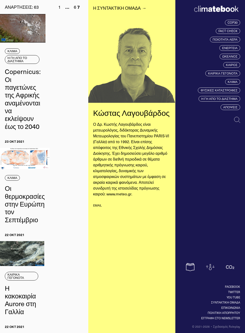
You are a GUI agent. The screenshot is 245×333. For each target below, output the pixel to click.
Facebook (232, 287)
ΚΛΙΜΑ (233, 82)
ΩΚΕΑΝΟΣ (230, 56)
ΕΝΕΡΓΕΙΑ (230, 48)
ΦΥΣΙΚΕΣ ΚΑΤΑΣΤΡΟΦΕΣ (219, 90)
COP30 (233, 22)
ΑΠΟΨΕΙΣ (230, 107)
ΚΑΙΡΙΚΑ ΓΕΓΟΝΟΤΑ (223, 73)
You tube (233, 297)
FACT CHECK (228, 31)
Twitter (234, 292)
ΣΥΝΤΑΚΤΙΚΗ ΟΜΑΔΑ (225, 302)
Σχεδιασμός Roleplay (226, 326)
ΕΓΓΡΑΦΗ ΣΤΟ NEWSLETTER (220, 318)
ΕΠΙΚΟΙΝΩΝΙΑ (230, 308)
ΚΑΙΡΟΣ (232, 65)
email (97, 205)
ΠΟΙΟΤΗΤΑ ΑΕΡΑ (225, 39)
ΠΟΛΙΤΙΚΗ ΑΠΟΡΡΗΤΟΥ (224, 313)
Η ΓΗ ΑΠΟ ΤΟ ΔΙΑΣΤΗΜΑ (219, 98)
